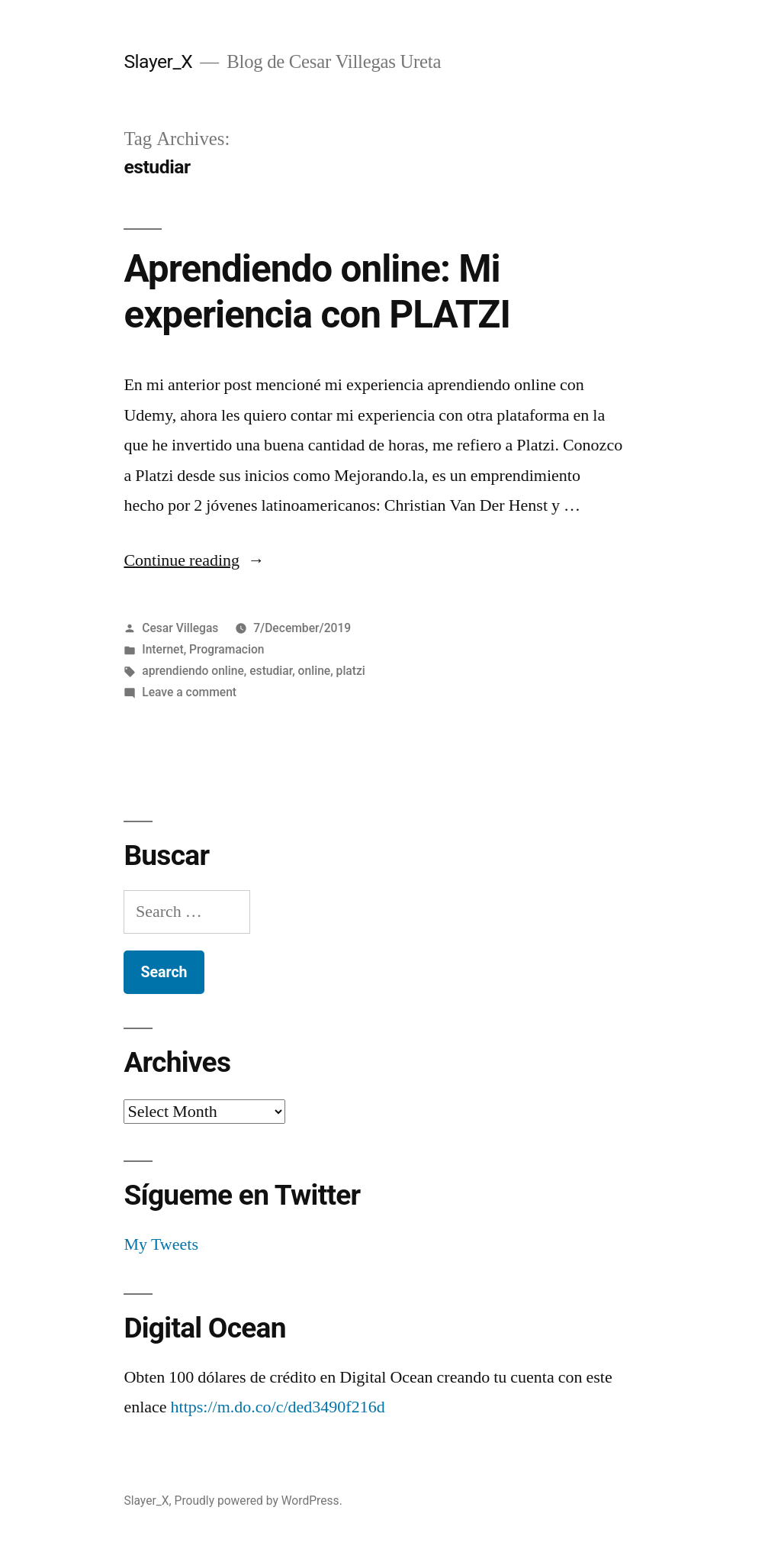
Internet (163, 649)
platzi (350, 670)
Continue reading (194, 560)
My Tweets (161, 1244)
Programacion (226, 649)
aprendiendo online (193, 670)
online (314, 670)
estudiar (270, 670)
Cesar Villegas (180, 628)
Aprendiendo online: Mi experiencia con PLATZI (317, 291)
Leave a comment (189, 692)
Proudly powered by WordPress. (258, 1500)
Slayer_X (158, 61)
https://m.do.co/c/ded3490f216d (278, 1407)
